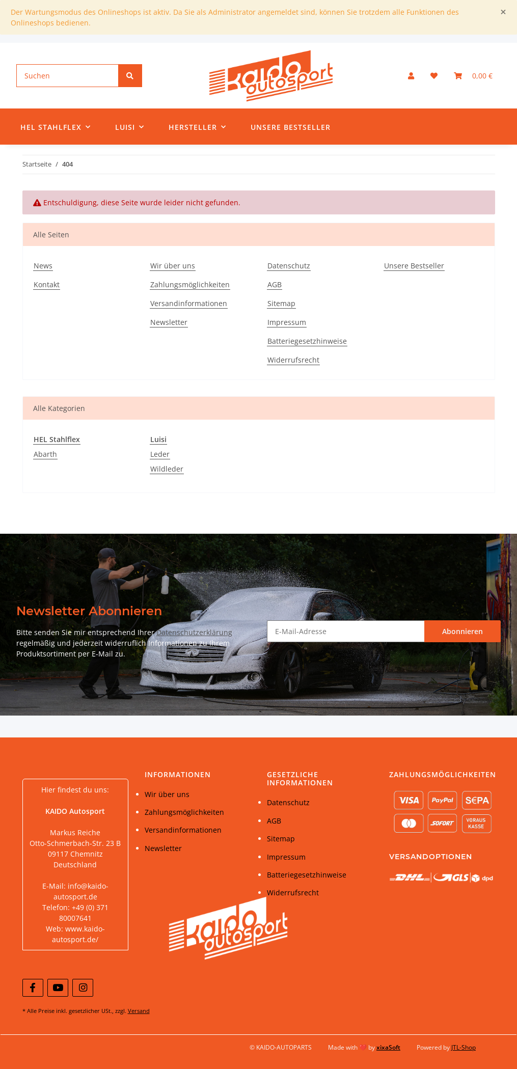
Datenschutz (288, 265)
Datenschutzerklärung (194, 632)
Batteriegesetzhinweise (307, 341)
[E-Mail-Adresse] (346, 631)
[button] (411, 75)
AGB (274, 284)
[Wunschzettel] (434, 75)
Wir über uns (172, 265)
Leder (160, 454)
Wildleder (166, 469)
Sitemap (281, 303)
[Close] (503, 12)
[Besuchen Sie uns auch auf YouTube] (57, 988)
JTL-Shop (463, 1047)
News (43, 265)
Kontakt (47, 284)
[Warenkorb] (473, 75)
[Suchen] (68, 76)
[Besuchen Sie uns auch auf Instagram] (82, 988)
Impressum (286, 322)
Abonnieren (462, 631)
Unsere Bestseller (291, 127)
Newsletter (168, 322)
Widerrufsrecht (293, 360)
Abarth (45, 454)
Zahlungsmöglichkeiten (190, 284)
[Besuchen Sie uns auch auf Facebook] (32, 988)
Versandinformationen (188, 303)
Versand (139, 1011)
